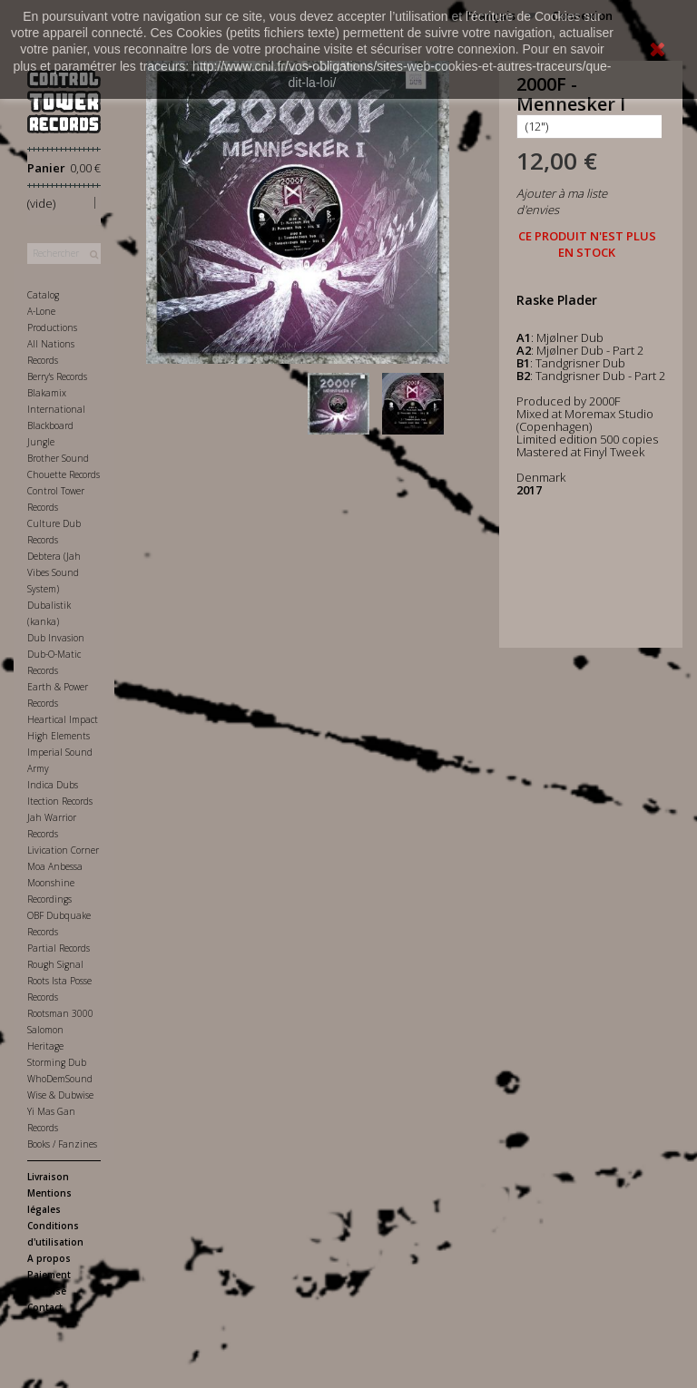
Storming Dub (56, 1062)
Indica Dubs (52, 784)
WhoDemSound (60, 1078)
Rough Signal (55, 964)
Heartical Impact (62, 719)
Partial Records (58, 948)
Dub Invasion (55, 637)
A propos (49, 1258)
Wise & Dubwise (60, 1095)
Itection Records (60, 801)
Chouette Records (63, 474)
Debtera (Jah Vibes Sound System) (54, 572)
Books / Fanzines (62, 1144)
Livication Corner (63, 850)
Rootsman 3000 (60, 1013)
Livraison (48, 1176)
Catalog (43, 294)
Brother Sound (58, 458)
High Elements (58, 735)
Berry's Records (57, 376)
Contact (45, 1307)
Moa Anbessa (55, 866)
